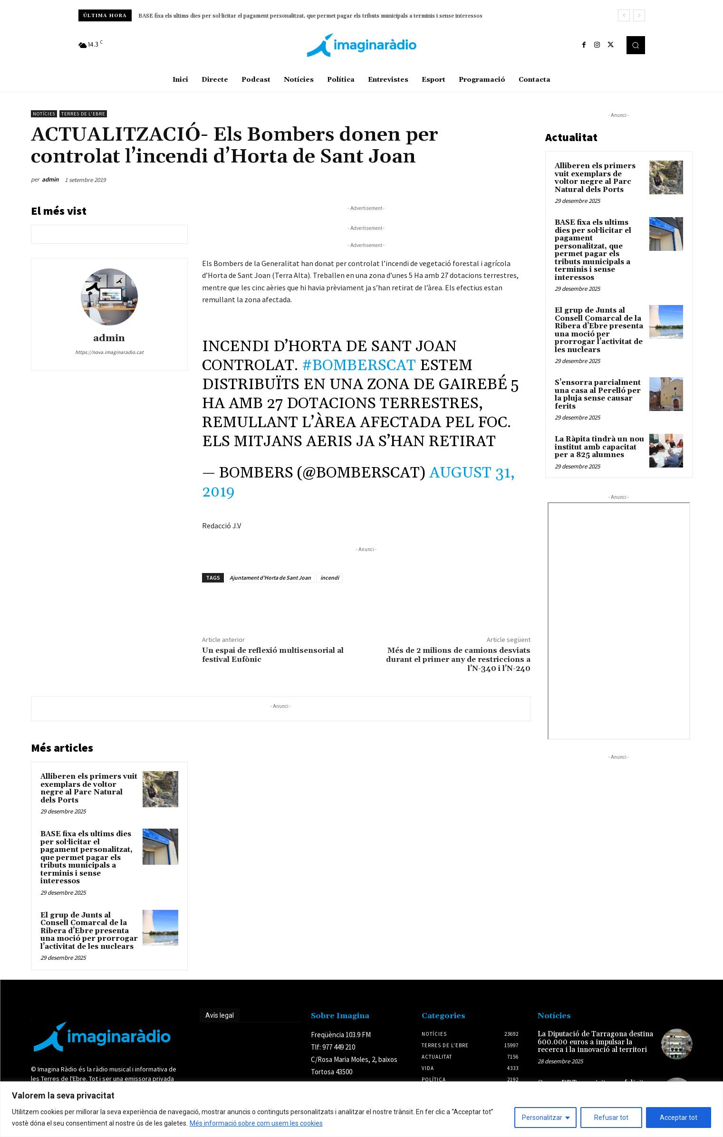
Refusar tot (611, 1117)
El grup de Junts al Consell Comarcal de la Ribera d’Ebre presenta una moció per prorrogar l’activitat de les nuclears (89, 931)
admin (50, 179)
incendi (329, 577)
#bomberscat (359, 365)
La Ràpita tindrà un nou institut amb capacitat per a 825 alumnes (599, 447)
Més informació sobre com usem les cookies (256, 1123)
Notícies (44, 113)
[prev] (624, 15)
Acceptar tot (678, 1117)
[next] (639, 15)
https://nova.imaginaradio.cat (109, 352)
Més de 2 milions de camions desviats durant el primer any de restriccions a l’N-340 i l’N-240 (458, 659)
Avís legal (219, 1015)
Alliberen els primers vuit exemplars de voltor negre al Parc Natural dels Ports (88, 788)
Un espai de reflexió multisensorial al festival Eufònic (273, 655)
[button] (636, 45)
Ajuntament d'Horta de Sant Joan (270, 577)
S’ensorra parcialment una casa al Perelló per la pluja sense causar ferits (598, 394)
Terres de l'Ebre (83, 113)
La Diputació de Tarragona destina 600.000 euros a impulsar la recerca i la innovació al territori (595, 1042)
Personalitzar (542, 1117)
